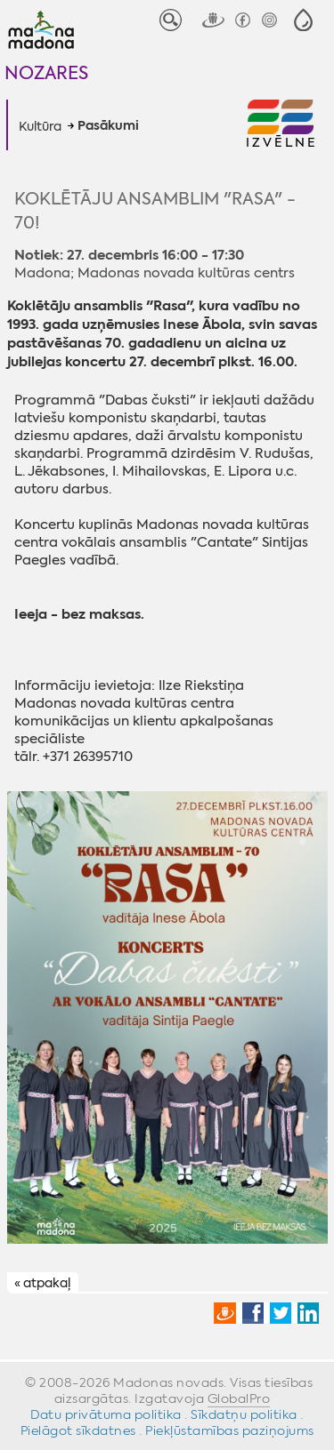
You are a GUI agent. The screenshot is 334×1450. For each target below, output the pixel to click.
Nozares (46, 72)
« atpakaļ (42, 1283)
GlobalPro (239, 1398)
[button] (303, 20)
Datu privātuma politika (106, 1414)
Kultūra (40, 126)
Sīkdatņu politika (244, 1414)
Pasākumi (108, 126)
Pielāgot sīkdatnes (78, 1430)
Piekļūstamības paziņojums (229, 1430)
